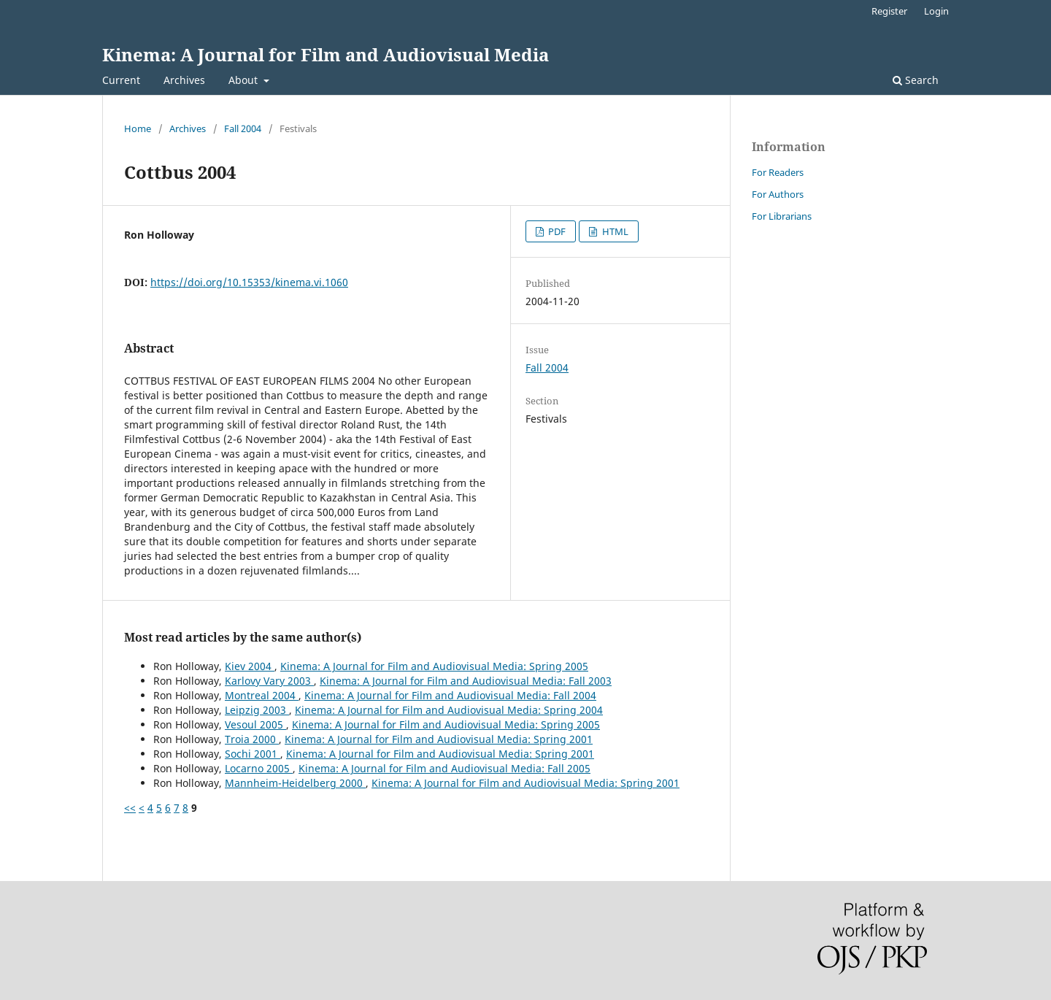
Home (137, 128)
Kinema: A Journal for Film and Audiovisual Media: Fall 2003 (466, 681)
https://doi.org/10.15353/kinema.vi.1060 (249, 282)
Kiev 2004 (249, 666)
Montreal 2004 (262, 695)
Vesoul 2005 (255, 724)
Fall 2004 (242, 128)
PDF (556, 231)
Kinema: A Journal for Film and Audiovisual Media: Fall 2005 (444, 768)
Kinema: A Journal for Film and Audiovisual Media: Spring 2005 (434, 666)
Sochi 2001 (252, 754)
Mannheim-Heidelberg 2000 (295, 783)
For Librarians (782, 216)
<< (130, 808)
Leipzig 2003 (257, 710)
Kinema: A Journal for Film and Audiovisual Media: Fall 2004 (450, 695)
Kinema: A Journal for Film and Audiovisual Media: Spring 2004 (449, 710)
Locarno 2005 (259, 768)
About (244, 80)
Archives (184, 80)
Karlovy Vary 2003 (269, 681)
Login (936, 11)
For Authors (778, 194)
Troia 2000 (252, 739)
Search (916, 80)
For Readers (778, 172)
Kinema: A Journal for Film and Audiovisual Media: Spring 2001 (439, 739)
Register (889, 11)
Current (121, 80)
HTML (614, 231)
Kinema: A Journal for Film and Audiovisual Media (325, 54)
